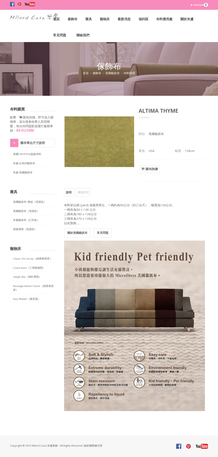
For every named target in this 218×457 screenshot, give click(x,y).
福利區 (143, 19)
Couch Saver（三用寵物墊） (29, 267)
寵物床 (105, 19)
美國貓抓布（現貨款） (26, 211)
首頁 (56, 19)
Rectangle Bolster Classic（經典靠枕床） (33, 287)
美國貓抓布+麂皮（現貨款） (29, 201)
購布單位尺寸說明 (32, 143)
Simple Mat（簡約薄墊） (27, 276)
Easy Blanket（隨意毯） (26, 298)
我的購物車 (199, 5)
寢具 (88, 19)
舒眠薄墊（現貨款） (25, 229)
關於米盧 (187, 19)
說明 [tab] (69, 192)
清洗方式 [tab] (83, 192)
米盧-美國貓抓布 (22, 172)
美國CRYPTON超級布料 (27, 154)
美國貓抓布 (112, 73)
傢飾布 (72, 19)
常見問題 (59, 35)
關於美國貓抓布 (77, 233)
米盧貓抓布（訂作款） (26, 220)
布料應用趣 (164, 19)
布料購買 (129, 73)
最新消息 (124, 19)
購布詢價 (149, 169)
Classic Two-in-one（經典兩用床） (32, 258)
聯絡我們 (82, 35)
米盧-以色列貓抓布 (24, 163)
